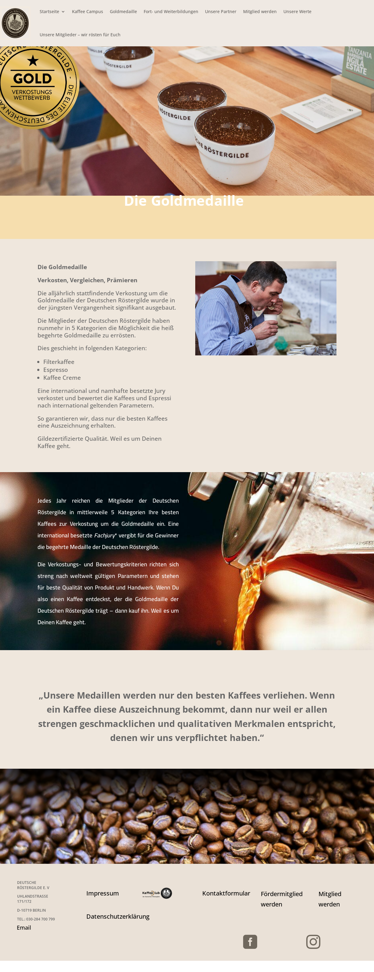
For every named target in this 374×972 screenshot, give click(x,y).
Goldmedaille (123, 11)
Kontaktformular (226, 893)
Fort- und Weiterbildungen (171, 11)
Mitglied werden (260, 11)
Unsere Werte (297, 11)
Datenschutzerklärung (117, 916)
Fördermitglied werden (282, 899)
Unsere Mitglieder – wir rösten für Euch (80, 34)
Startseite (49, 11)
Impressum (102, 893)
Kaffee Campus (87, 11)
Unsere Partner (220, 11)
